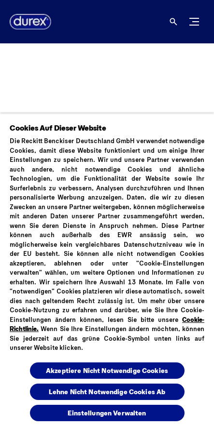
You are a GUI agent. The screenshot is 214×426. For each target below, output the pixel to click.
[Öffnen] (173, 21)
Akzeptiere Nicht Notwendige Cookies (107, 370)
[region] (107, 269)
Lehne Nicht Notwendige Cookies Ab (107, 391)
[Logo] (26, 21)
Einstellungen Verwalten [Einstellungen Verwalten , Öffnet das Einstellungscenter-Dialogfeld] (107, 413)
